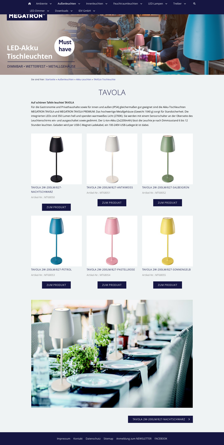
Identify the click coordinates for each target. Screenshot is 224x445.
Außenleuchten (66, 79)
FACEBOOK (161, 438)
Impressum (63, 438)
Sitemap (108, 438)
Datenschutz (93, 438)
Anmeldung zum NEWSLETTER (134, 438)
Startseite (50, 79)
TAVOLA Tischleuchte (104, 79)
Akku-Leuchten (83, 79)
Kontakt (78, 438)
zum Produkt (56, 207)
